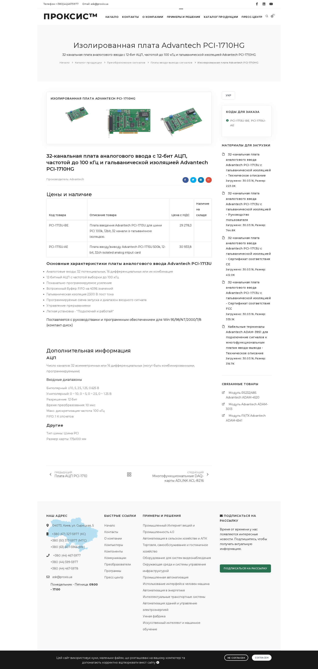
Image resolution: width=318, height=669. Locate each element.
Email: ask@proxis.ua (95, 3)
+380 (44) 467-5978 (64, 568)
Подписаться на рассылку (245, 568)
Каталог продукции (220, 16)
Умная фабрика (154, 616)
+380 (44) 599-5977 (64, 562)
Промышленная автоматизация (165, 577)
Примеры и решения (182, 16)
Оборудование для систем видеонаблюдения (177, 558)
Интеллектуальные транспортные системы (174, 597)
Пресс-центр (251, 16)
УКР (228, 95)
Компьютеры (113, 545)
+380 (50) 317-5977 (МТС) (68, 540)
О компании (151, 16)
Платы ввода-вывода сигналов (171, 62)
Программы (112, 571)
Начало (109, 16)
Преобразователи (117, 564)
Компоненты (113, 551)
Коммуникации (115, 558)
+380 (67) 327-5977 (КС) (69, 534)
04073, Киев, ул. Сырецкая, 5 (73, 525)
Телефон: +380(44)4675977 (60, 3)
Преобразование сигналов (126, 62)
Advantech (77, 179)
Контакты (128, 16)
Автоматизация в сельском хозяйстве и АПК (175, 538)
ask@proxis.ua (62, 577)
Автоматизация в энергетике (164, 590)
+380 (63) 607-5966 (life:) (67, 547)
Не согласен (236, 657)
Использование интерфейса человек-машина (176, 584)
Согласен (262, 657)
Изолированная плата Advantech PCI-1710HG (228, 62)
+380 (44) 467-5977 (67, 555)
